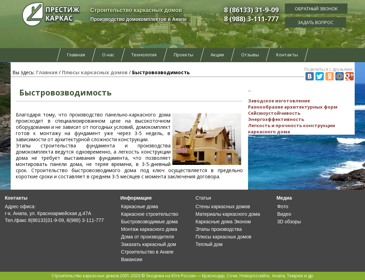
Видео (284, 214)
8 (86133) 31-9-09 (251, 9)
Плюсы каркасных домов (95, 72)
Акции (217, 55)
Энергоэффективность (276, 119)
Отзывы (250, 55)
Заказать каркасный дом (148, 244)
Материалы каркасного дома (227, 214)
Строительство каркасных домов (85, 276)
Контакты (287, 55)
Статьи (203, 198)
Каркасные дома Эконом (223, 221)
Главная (76, 55)
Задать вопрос (316, 22)
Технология (144, 55)
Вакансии (131, 259)
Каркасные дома (139, 206)
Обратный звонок (316, 8)
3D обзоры (289, 221)
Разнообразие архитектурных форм (292, 107)
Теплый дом (209, 244)
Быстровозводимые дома (149, 221)
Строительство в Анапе (147, 252)
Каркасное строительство (149, 214)
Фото (282, 206)
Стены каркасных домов (222, 206)
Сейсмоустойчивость (274, 113)
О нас (108, 55)
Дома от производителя (147, 236)
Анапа (278, 276)
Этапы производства (218, 229)
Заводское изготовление (279, 101)
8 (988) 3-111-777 (251, 18)
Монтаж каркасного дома (149, 229)
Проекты (183, 55)
